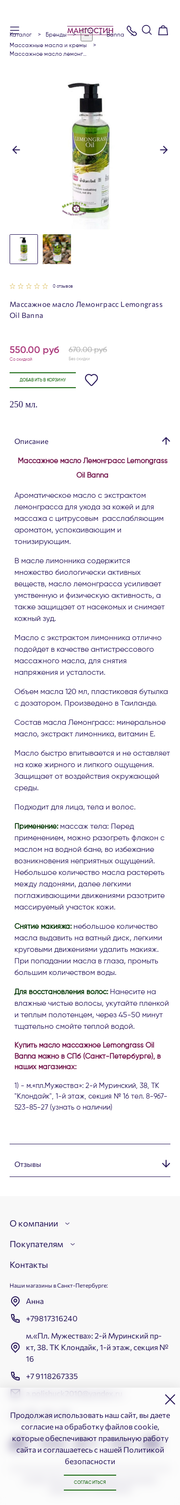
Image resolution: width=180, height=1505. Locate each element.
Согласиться (90, 1482)
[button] (16, 148)
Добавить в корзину (43, 380)
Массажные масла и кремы (48, 46)
